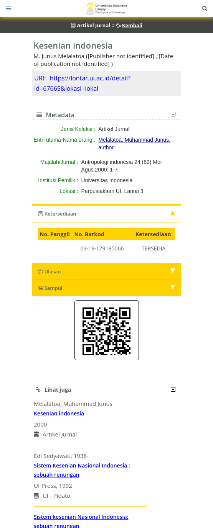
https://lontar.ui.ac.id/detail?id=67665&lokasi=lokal (82, 83)
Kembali (132, 25)
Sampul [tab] (106, 287)
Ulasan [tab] (106, 271)
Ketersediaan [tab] (106, 213)
